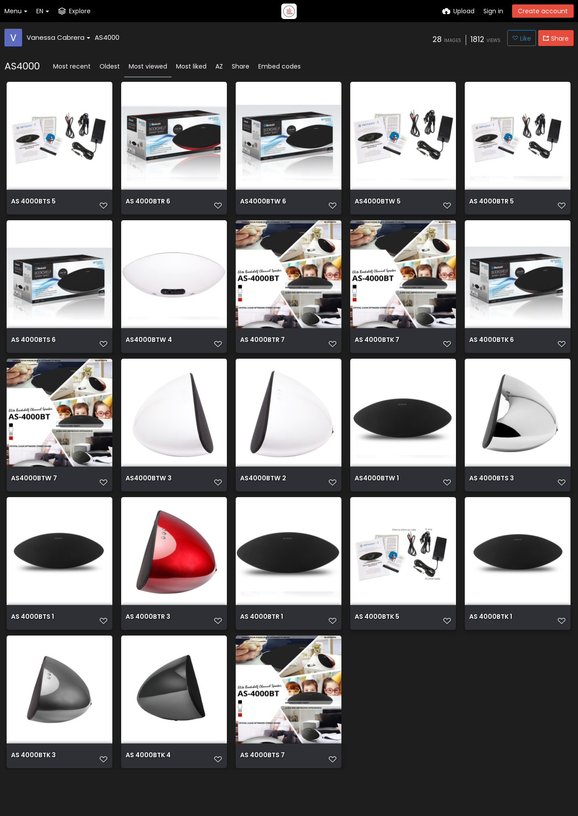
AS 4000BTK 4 (148, 789)
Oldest (110, 66)
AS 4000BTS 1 (32, 643)
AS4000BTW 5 (377, 205)
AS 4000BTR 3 (148, 643)
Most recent (72, 66)
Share (240, 66)
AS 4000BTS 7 (262, 789)
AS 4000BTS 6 (33, 351)
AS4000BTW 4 (149, 351)
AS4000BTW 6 (263, 205)
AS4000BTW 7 (34, 497)
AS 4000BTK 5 (377, 643)
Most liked (191, 66)
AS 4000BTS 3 (491, 497)
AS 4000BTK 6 (491, 351)
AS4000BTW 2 (263, 497)
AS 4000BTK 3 (33, 789)
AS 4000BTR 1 (261, 643)
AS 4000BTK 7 (377, 351)
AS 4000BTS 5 (33, 205)
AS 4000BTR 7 (262, 351)
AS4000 (107, 37)
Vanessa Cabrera (58, 37)
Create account (543, 11)
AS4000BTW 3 (148, 497)
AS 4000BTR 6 (148, 205)
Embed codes (279, 66)
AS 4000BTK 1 (490, 643)
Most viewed (148, 66)
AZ (219, 66)
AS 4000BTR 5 (491, 205)
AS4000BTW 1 (376, 497)
